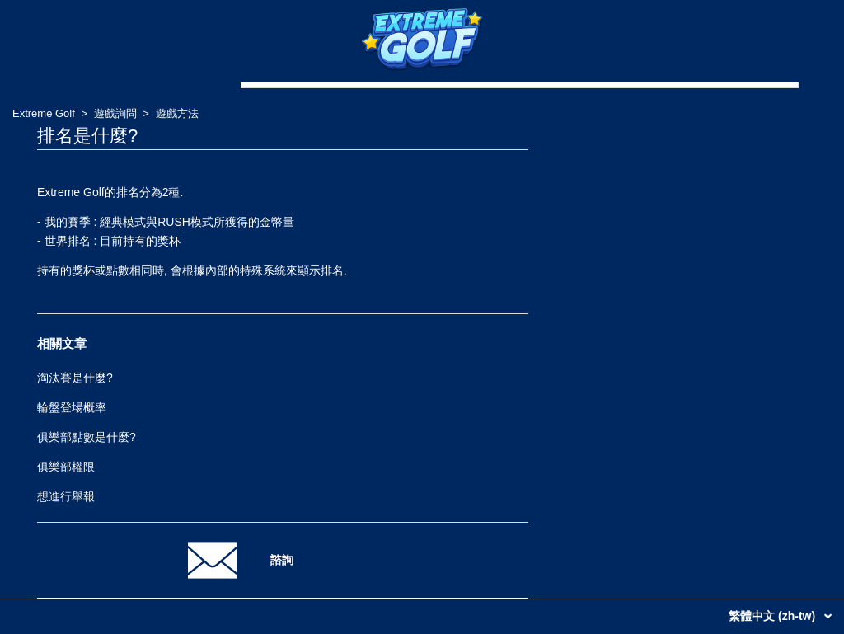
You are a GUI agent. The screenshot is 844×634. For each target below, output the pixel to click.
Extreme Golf (43, 113)
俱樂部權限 (66, 466)
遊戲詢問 (115, 113)
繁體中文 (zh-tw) (773, 615)
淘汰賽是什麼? (75, 377)
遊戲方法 (177, 113)
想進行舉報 (66, 496)
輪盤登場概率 (71, 407)
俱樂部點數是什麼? (86, 437)
